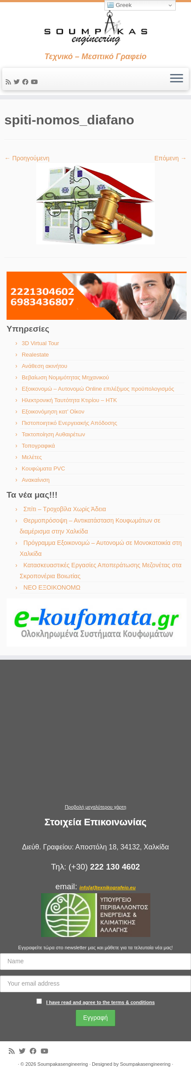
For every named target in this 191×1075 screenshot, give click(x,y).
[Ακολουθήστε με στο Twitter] (18, 81)
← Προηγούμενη (26, 158)
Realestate (35, 354)
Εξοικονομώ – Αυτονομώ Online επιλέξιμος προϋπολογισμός (98, 388)
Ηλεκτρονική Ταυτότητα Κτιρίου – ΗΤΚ (69, 400)
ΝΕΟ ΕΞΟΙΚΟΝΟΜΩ (52, 587)
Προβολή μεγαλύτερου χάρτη (95, 807)
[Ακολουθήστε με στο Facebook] (26, 81)
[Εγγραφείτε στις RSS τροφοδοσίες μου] (10, 81)
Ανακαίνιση (36, 480)
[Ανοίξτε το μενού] (176, 79)
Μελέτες (32, 457)
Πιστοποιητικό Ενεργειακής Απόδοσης (69, 423)
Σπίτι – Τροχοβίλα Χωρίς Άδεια (65, 509)
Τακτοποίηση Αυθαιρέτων (53, 434)
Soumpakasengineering (63, 1064)
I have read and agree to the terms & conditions (100, 1002)
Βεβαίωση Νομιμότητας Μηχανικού (65, 377)
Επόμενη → (170, 158)
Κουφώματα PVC (43, 468)
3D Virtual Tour (40, 343)
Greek (119, 5)
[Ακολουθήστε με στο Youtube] (36, 81)
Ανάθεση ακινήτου (44, 366)
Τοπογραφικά (38, 445)
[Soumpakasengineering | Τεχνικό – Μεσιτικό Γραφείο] (95, 27)
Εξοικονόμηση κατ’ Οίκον (53, 411)
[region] (97, 296)
